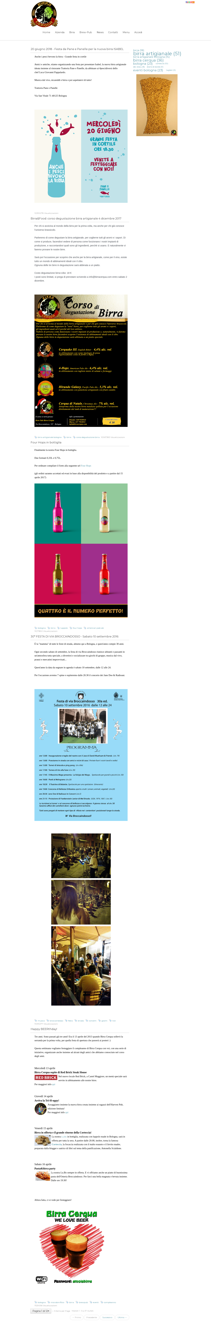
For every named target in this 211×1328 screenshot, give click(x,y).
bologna (42, 628)
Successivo (107, 1317)
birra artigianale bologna (49, 437)
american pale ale (95, 628)
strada (81, 1020)
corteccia (162, 63)
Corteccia (57, 1144)
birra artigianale (157, 53)
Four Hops (86, 465)
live (114, 1020)
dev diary (139, 67)
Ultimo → (122, 1317)
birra (69, 437)
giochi (104, 1020)
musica (41, 1020)
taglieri (171, 70)
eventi (96, 1302)
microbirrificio (57, 1302)
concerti (92, 1020)
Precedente (91, 1317)
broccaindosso (56, 1020)
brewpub (83, 1302)
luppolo (64, 628)
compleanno (110, 1302)
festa (70, 1020)
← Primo (76, 1317)
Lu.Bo (64, 1137)
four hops (77, 628)
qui (53, 1084)
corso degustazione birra (88, 437)
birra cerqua (148, 60)
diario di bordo (155, 67)
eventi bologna (148, 70)
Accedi (138, 32)
